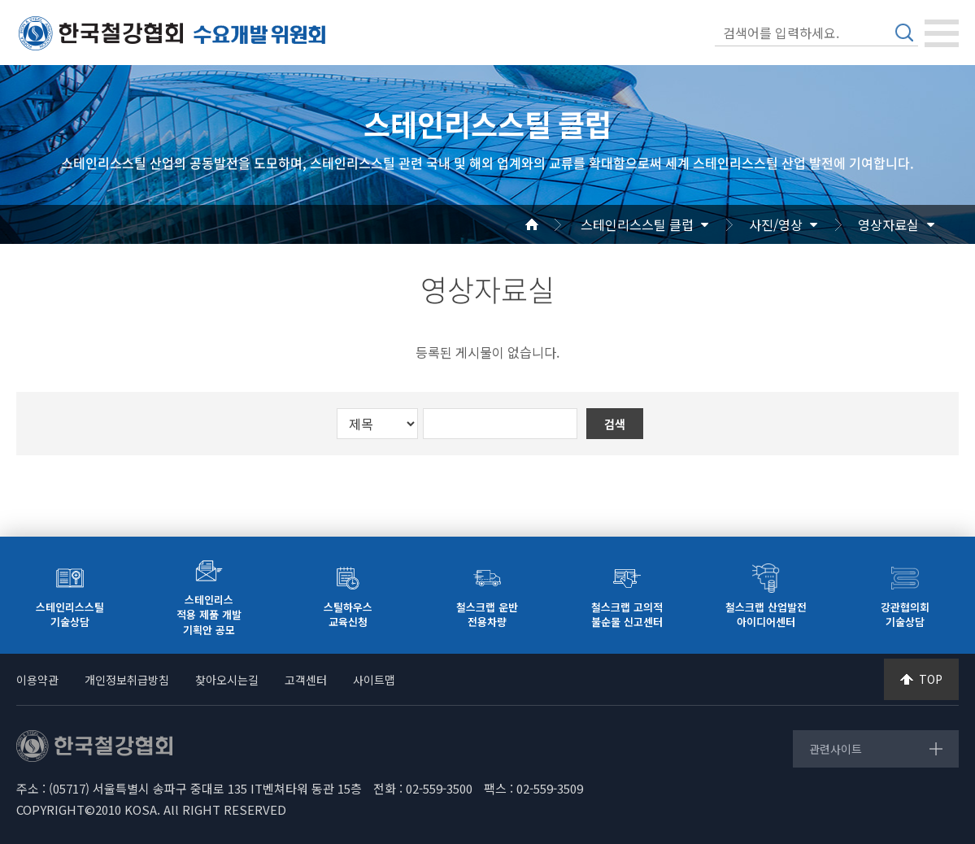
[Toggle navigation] (942, 33)
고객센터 (306, 680)
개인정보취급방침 (127, 680)
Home (551, 224)
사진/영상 (776, 224)
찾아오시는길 (227, 680)
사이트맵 (374, 680)
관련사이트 (835, 749)
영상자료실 (888, 224)
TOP (930, 679)
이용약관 (37, 680)
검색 (904, 32)
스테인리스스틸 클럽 (637, 224)
